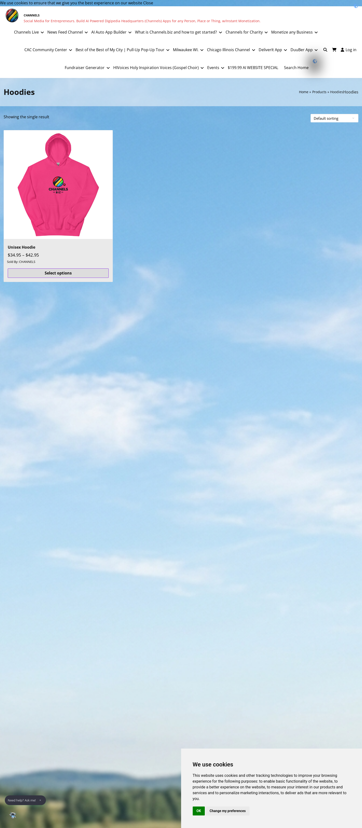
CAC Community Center (45, 49)
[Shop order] (334, 118)
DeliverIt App (270, 49)
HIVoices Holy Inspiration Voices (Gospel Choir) (156, 67)
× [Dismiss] (40, 800)
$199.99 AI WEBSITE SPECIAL (253, 67)
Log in (348, 49)
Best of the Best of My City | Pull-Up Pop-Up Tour (120, 49)
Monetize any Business (292, 32)
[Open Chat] (12, 815)
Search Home (296, 67)
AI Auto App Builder (109, 32)
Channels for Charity (244, 32)
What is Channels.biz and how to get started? (176, 32)
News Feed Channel (65, 32)
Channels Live (26, 32)
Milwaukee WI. (186, 49)
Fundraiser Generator (85, 67)
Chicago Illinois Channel (228, 49)
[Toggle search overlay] (325, 50)
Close (148, 3)
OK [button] (199, 811)
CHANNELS (32, 15)
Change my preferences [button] (228, 811)
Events (213, 67)
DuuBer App (302, 49)
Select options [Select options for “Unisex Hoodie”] (58, 273)
